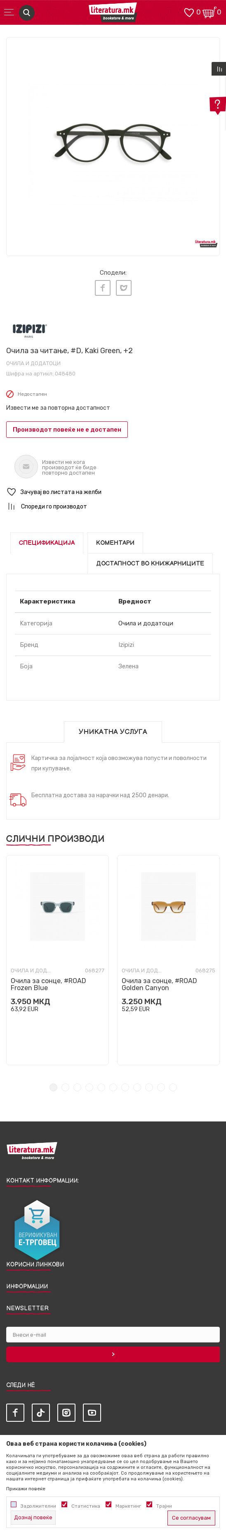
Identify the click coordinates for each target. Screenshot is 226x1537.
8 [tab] (137, 1087)
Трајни (164, 1506)
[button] (113, 492)
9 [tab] (149, 1087)
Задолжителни (38, 1506)
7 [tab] (125, 1087)
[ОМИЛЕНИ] (189, 11)
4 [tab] (89, 1087)
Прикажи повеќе (25, 1488)
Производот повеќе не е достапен (67, 429)
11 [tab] (173, 1087)
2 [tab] (65, 1087)
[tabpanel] (113, 144)
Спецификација (47, 543)
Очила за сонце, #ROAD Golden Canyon (159, 984)
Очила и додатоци (33, 363)
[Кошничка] (209, 11)
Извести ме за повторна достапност (58, 407)
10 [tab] (161, 1087)
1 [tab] (53, 1087)
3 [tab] (77, 1087)
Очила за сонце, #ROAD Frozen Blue (48, 984)
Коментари (115, 543)
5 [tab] (101, 1087)
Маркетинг (128, 1506)
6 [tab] (113, 1087)
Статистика (85, 1506)
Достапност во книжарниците (150, 564)
